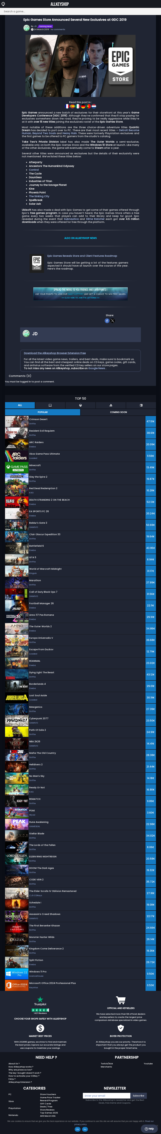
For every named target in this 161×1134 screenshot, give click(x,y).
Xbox (11, 1101)
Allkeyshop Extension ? (20, 1082)
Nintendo (13, 1115)
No (85, 1129)
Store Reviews (47, 1109)
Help (149, 1129)
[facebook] (107, 320)
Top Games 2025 (49, 1112)
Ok (77, 1129)
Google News (97, 368)
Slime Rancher (95, 219)
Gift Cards (45, 1103)
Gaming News (45, 26)
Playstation (14, 1108)
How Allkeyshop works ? (20, 1066)
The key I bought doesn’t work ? (24, 1072)
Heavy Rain (69, 133)
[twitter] (112, 320)
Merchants (106, 1066)
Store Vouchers (48, 1094)
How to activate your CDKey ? (23, 1075)
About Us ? (14, 1063)
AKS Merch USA (48, 1115)
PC (9, 1094)
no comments (58, 29)
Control (34, 170)
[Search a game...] (80, 11)
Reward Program (49, 1100)
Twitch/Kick (107, 1063)
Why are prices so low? (20, 1069)
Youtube (148, 1063)
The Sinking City (39, 196)
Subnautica (71, 219)
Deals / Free (46, 1106)
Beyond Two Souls (44, 133)
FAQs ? (12, 1079)
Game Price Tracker (50, 1097)
